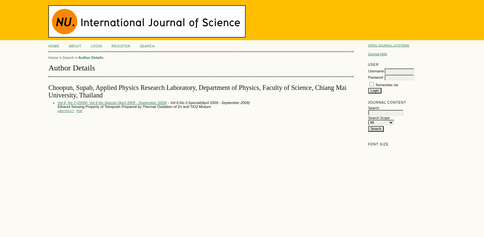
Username (376, 71)
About (75, 46)
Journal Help (377, 54)
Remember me (387, 85)
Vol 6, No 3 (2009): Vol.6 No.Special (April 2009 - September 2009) (112, 103)
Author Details (90, 58)
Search (147, 46)
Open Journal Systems (388, 45)
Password (375, 77)
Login (96, 46)
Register (120, 46)
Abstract (66, 111)
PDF (79, 111)
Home (53, 46)
